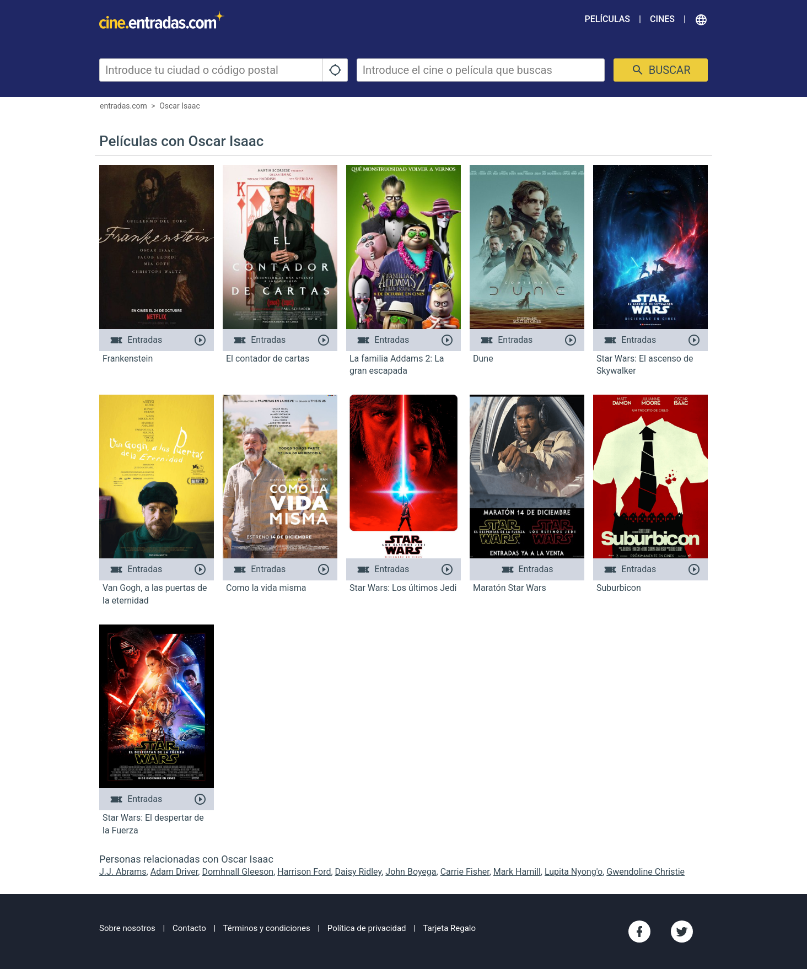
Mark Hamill (517, 871)
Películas (607, 19)
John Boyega (410, 871)
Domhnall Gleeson (237, 871)
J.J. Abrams (123, 871)
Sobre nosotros (127, 928)
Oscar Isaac (179, 105)
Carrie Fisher (464, 871)
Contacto (189, 928)
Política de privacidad (366, 928)
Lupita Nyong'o (573, 871)
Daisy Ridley (358, 871)
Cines (662, 19)
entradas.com (123, 105)
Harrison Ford (304, 871)
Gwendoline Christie (645, 871)
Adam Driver (174, 871)
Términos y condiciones (266, 928)
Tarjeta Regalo (449, 928)
